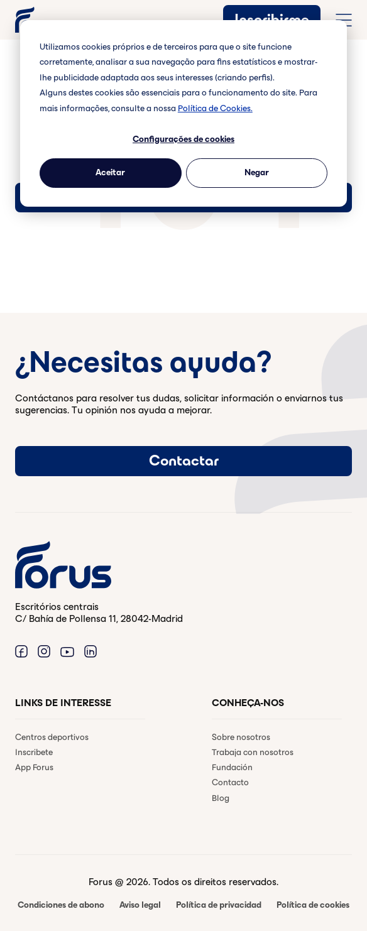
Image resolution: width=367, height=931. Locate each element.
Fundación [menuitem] (232, 767)
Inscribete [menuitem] (34, 752)
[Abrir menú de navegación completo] (344, 20)
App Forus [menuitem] (34, 767)
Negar (256, 172)
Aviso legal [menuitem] (140, 905)
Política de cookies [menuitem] (313, 905)
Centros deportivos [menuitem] (52, 737)
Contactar (184, 460)
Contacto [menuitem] (230, 782)
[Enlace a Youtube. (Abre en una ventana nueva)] (67, 651)
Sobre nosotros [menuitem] (241, 737)
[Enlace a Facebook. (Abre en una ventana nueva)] (21, 651)
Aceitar (110, 172)
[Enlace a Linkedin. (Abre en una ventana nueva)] (90, 651)
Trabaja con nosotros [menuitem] (252, 752)
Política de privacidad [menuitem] (218, 905)
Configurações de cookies (183, 139)
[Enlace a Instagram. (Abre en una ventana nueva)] (44, 651)
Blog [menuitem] (220, 798)
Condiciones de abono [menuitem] (61, 905)
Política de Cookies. (215, 108)
